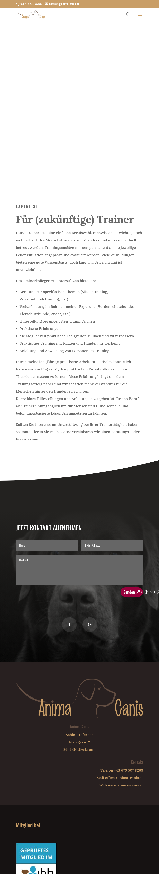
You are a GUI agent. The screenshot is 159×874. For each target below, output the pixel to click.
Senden (129, 592)
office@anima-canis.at (124, 777)
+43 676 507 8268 (30, 3)
